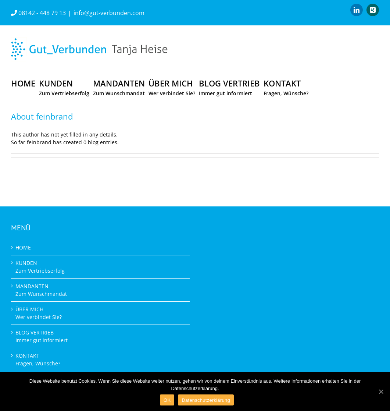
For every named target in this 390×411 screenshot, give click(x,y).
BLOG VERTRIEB (41, 336)
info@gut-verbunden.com (109, 13)
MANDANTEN (41, 290)
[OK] (380, 391)
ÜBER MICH (38, 313)
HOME (23, 247)
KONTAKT (37, 359)
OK (167, 400)
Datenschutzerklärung (206, 400)
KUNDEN (40, 266)
